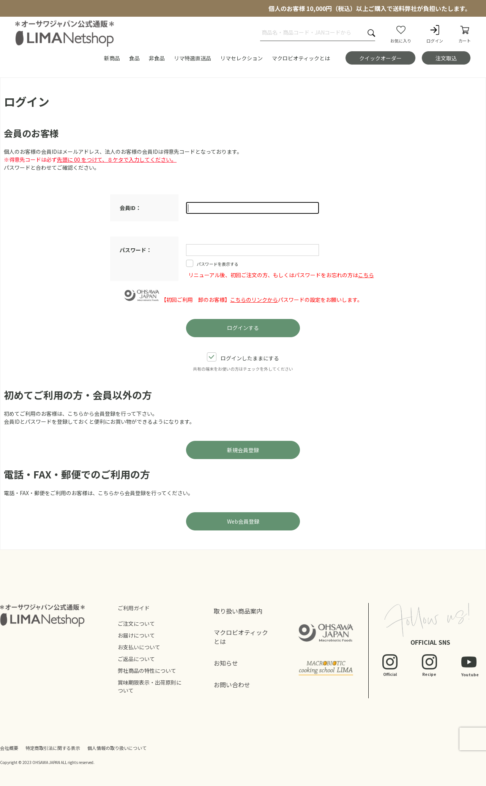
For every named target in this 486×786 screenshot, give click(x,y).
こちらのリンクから (254, 299)
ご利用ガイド (134, 608)
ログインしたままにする (243, 357)
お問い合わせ (232, 684)
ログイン (434, 34)
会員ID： (130, 207)
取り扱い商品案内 (238, 611)
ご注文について (136, 623)
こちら (366, 275)
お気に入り (400, 34)
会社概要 (9, 748)
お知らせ (226, 663)
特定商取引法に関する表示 (52, 748)
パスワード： (135, 250)
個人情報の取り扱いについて (117, 748)
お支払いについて (139, 647)
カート (464, 34)
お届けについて (136, 635)
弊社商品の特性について (147, 670)
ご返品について (136, 659)
